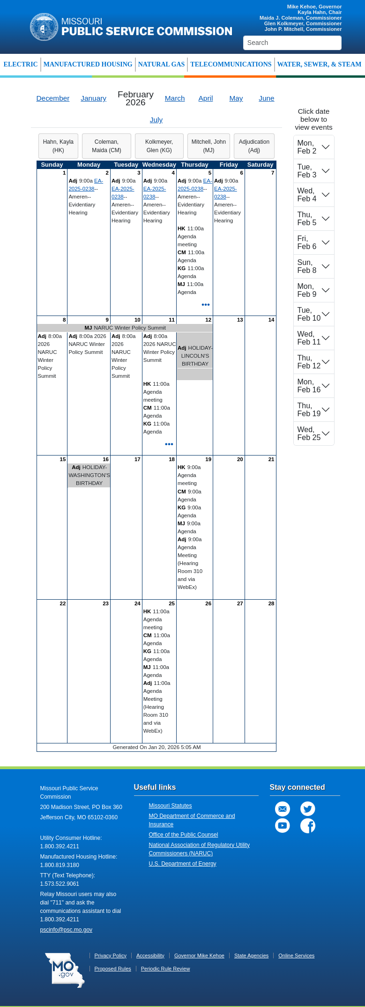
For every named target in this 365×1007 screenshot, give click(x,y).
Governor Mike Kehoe (199, 955)
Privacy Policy (111, 955)
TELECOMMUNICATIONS (230, 64)
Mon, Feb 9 (307, 290)
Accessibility (150, 955)
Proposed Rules (113, 968)
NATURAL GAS (161, 64)
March (175, 98)
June (266, 98)
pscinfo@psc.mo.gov (66, 929)
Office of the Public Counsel (183, 834)
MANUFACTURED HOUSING (88, 64)
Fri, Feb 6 (307, 242)
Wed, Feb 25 (309, 433)
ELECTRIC (21, 64)
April (206, 98)
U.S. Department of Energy (182, 863)
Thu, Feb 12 (309, 362)
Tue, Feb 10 (309, 314)
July (156, 120)
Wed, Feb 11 (309, 338)
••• (205, 304)
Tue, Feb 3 (307, 171)
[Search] (292, 43)
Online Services (296, 955)
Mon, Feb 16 (309, 386)
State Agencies (251, 955)
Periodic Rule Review (165, 968)
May (236, 98)
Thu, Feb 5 (307, 219)
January (93, 98)
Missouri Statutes (170, 805)
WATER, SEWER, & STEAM (319, 64)
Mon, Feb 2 (307, 147)
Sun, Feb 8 (307, 266)
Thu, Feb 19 (309, 410)
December (53, 98)
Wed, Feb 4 (307, 195)
